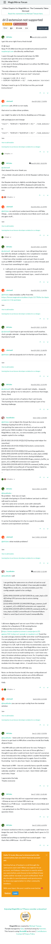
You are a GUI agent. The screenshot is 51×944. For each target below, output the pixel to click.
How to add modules (8, 142)
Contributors (41, 931)
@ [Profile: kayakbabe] (6, 493)
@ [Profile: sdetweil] (6, 167)
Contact (19, 934)
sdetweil (9, 101)
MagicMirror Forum (17, 2)
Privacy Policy (29, 934)
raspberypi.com (7, 51)
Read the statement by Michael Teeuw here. (25, 13)
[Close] (46, 855)
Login (15, 893)
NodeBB (23, 931)
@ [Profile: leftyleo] (5, 106)
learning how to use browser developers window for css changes (21, 147)
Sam (22, 929)
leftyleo (9, 37)
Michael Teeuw (35, 926)
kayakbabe (10, 418)
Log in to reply (42, 28)
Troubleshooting (20, 24)
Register (8, 893)
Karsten (42, 929)
